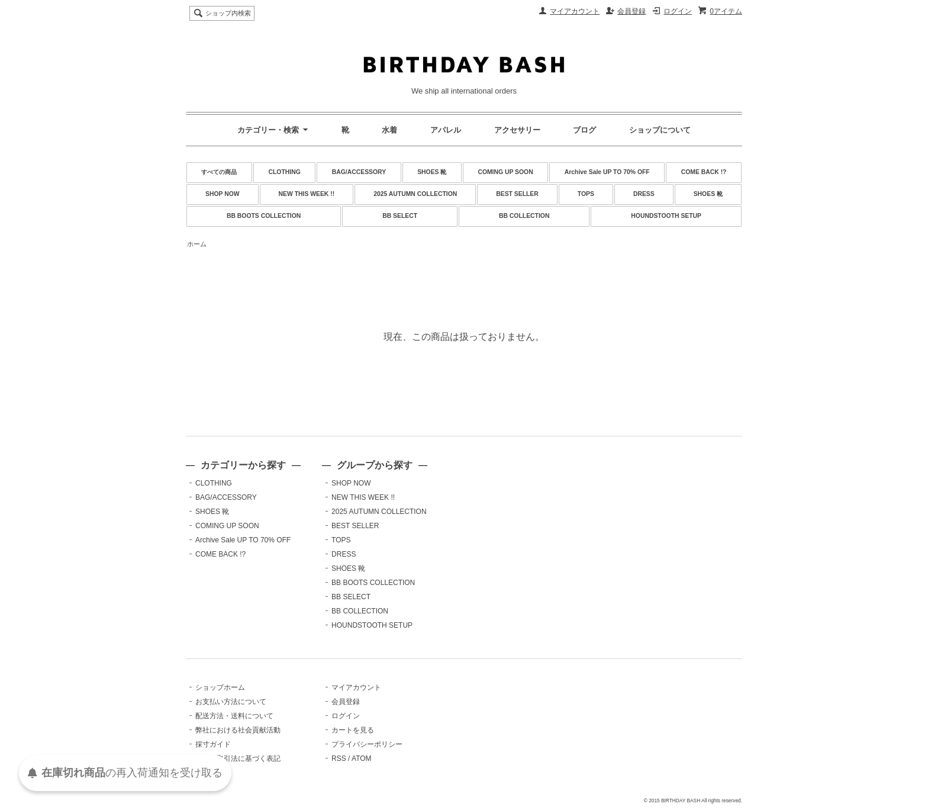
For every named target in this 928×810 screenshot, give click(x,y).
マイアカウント (575, 11)
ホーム (197, 243)
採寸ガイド (213, 744)
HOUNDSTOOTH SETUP (666, 216)
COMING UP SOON (505, 172)
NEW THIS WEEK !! (307, 194)
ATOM (362, 758)
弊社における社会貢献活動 (238, 730)
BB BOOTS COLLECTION (264, 216)
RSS (338, 758)
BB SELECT (399, 216)
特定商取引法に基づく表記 (238, 758)
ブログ (584, 130)
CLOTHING (284, 172)
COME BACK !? (704, 172)
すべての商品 (219, 172)
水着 (389, 130)
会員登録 (631, 11)
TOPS (586, 194)
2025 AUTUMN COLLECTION (415, 194)
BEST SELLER (517, 194)
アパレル (445, 130)
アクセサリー (517, 130)
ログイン (677, 11)
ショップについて (660, 130)
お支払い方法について (230, 702)
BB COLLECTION (524, 216)
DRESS (644, 194)
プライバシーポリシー (366, 744)
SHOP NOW (222, 194)
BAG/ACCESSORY (359, 172)
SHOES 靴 (431, 172)
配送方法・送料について (234, 716)
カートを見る (352, 730)
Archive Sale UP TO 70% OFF (607, 172)
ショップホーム (220, 687)
